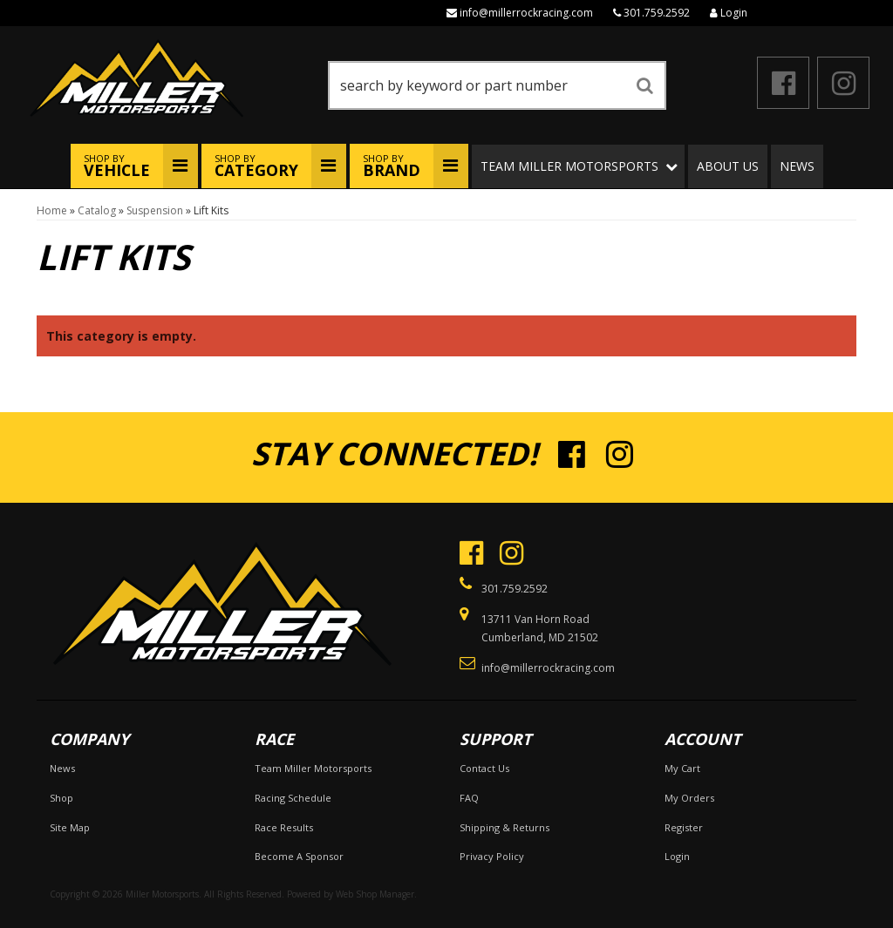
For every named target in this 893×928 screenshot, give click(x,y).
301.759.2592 (657, 12)
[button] (497, 85)
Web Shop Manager (375, 894)
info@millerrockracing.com (526, 12)
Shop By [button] (117, 166)
